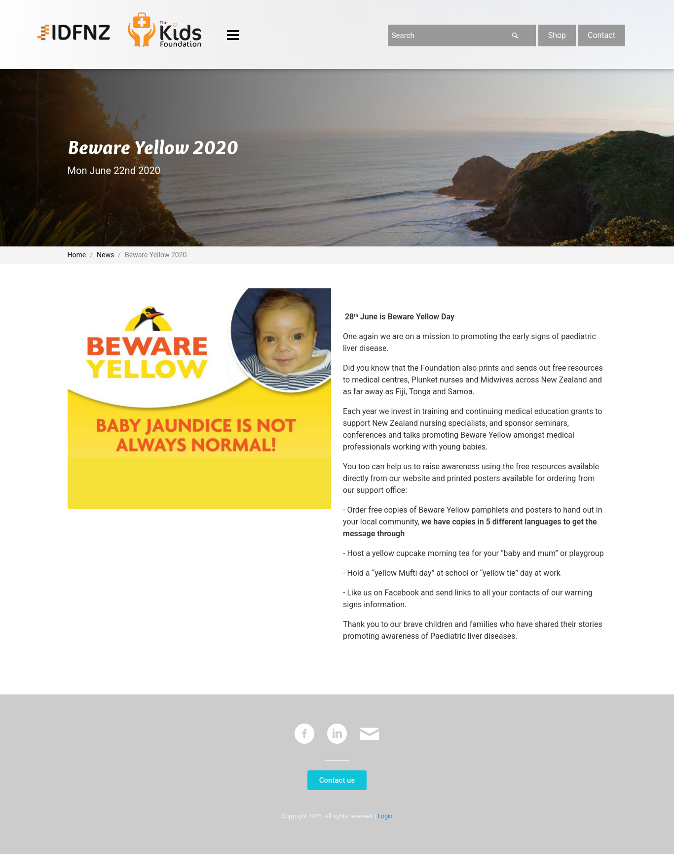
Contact (601, 35)
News (105, 255)
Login (385, 816)
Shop (557, 35)
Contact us (337, 780)
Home (77, 255)
